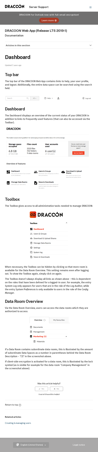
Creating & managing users (18, 423)
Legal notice (79, 445)
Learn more (49, 20)
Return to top (13, 404)
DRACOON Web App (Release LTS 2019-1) (36, 31)
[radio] (41, 389)
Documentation (14, 35)
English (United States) (30, 444)
